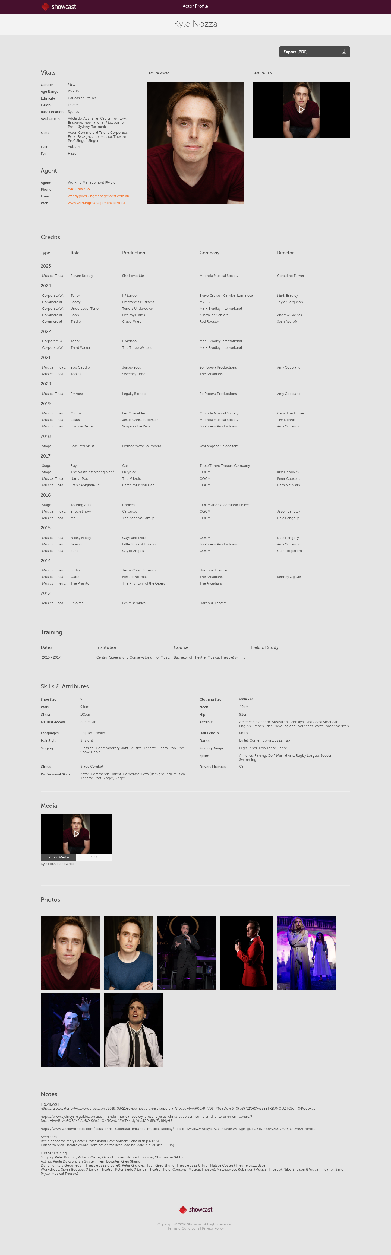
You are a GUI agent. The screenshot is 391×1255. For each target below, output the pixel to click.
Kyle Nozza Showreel (57, 864)
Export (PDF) (295, 51)
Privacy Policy (213, 1228)
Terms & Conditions (183, 1228)
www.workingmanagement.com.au (96, 203)
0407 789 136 (79, 189)
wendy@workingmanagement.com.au (98, 196)
